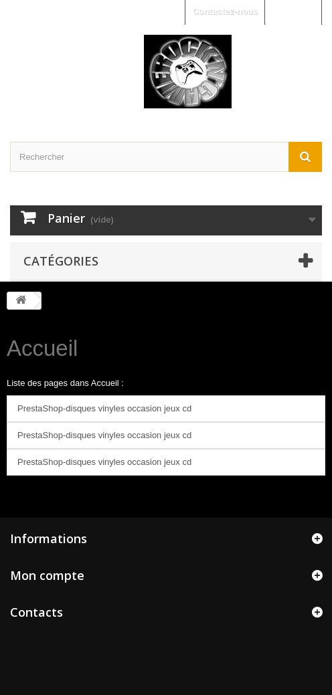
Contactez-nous (225, 11)
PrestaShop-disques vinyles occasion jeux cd (104, 408)
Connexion (292, 11)
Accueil (42, 348)
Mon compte (47, 575)
